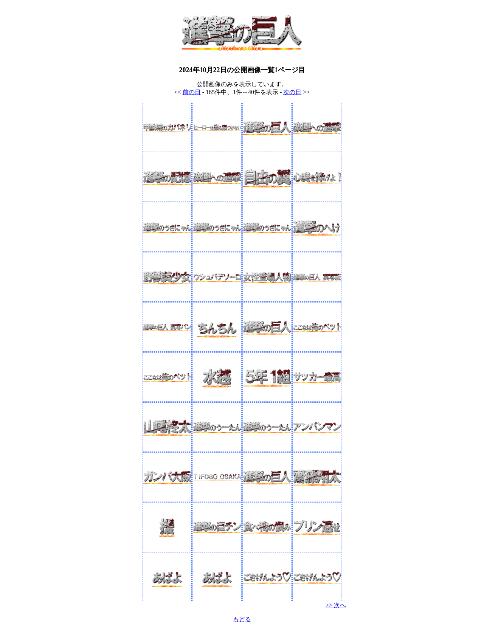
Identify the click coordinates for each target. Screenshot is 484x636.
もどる (242, 619)
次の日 (292, 92)
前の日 (192, 92)
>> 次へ (336, 605)
